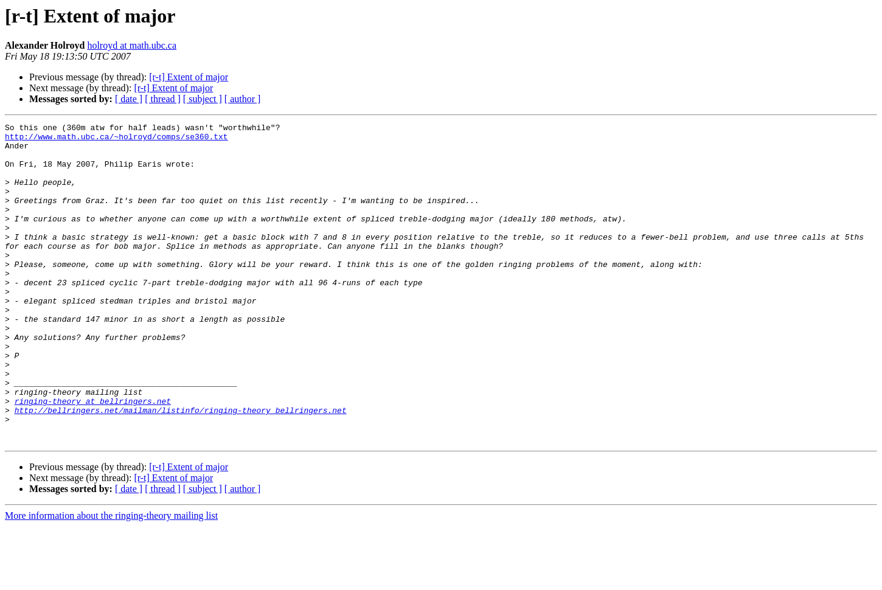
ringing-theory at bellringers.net (93, 457)
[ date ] (128, 99)
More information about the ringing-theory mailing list (111, 579)
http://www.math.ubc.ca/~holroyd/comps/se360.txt (116, 139)
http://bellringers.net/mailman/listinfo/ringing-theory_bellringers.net (181, 468)
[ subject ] (202, 99)
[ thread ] (163, 99)
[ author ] (242, 99)
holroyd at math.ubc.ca (131, 45)
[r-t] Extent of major (188, 77)
